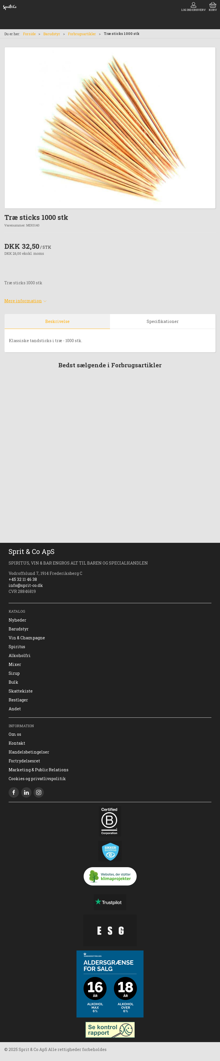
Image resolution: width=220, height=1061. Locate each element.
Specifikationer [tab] (163, 321)
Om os (15, 734)
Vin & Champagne (27, 637)
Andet (15, 708)
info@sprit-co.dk (26, 585)
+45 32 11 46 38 (23, 579)
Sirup (14, 673)
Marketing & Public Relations (38, 769)
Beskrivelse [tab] (57, 321)
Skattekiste (21, 691)
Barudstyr (51, 33)
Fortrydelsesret (24, 761)
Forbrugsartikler (82, 33)
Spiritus (17, 646)
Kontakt (17, 743)
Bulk (13, 682)
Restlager (18, 700)
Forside (29, 33)
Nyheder (17, 620)
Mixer (15, 664)
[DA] (9, 7)
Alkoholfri (20, 655)
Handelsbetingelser (29, 752)
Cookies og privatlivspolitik (37, 778)
